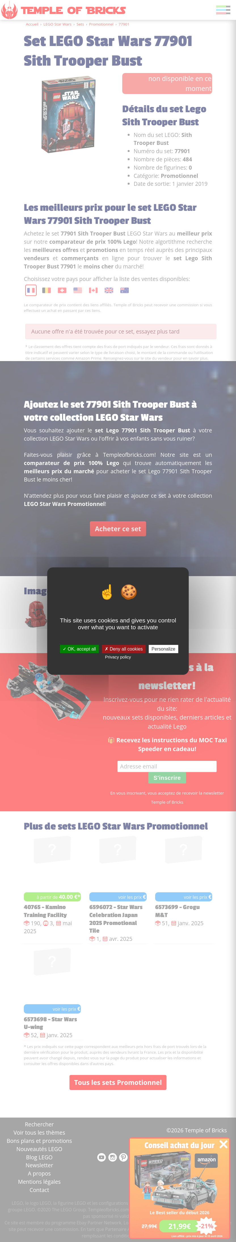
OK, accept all (79, 649)
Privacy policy (118, 657)
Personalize (163, 649)
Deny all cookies (124, 649)
